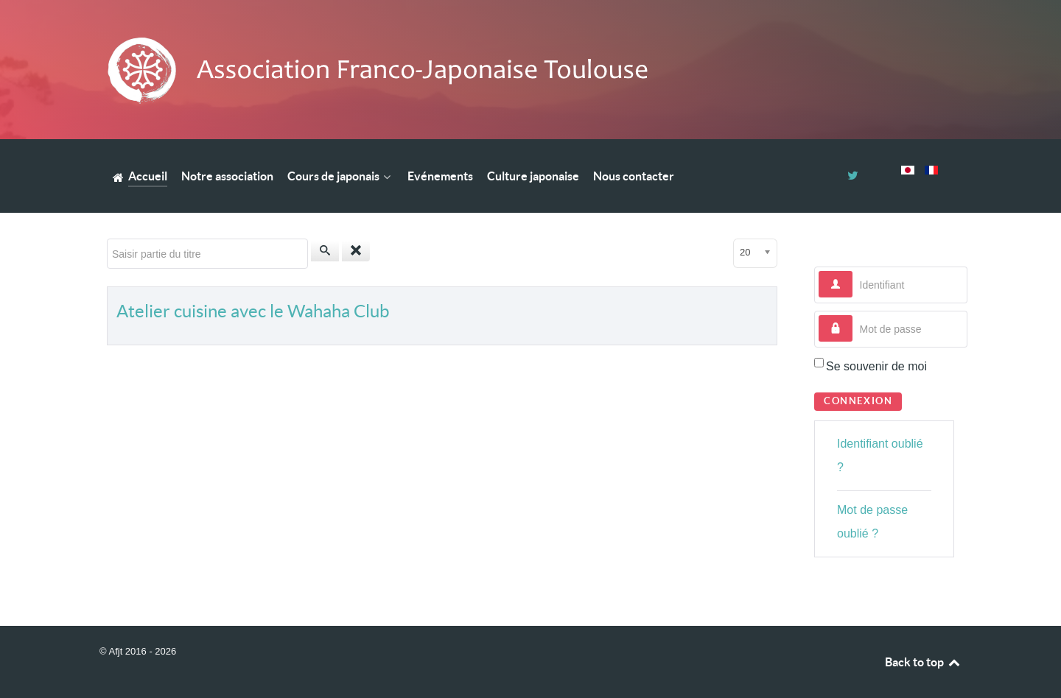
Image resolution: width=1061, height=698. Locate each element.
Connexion (858, 400)
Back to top (923, 662)
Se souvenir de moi (876, 366)
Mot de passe (852, 315)
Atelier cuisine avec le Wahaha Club (252, 311)
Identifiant (852, 271)
